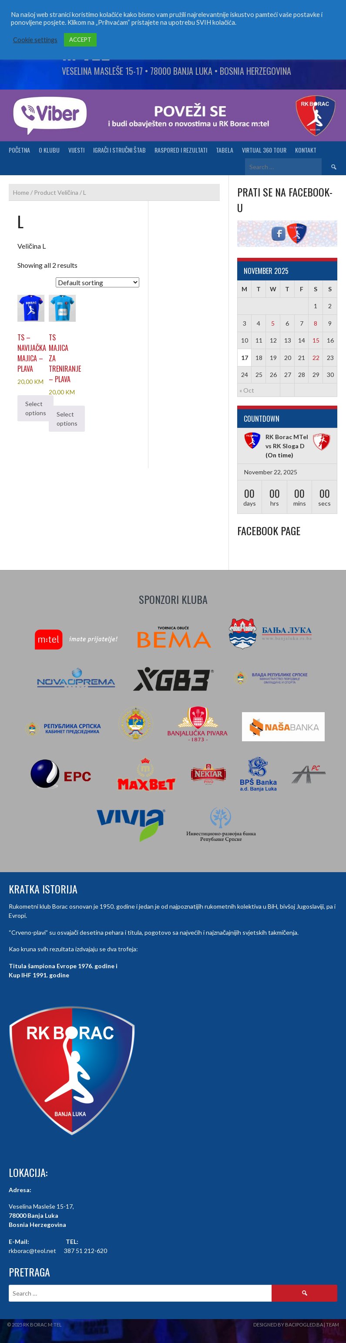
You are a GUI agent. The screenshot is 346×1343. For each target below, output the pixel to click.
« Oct (246, 390)
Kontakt (305, 149)
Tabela (224, 149)
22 (315, 357)
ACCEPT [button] (80, 39)
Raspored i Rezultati (181, 149)
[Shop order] (97, 282)
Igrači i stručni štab (119, 149)
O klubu (49, 149)
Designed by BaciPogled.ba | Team (296, 1324)
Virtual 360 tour (264, 149)
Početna (19, 149)
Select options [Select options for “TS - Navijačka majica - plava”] (35, 408)
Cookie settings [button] (35, 39)
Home (21, 192)
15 (315, 340)
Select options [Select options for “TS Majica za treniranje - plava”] (67, 418)
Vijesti (76, 149)
